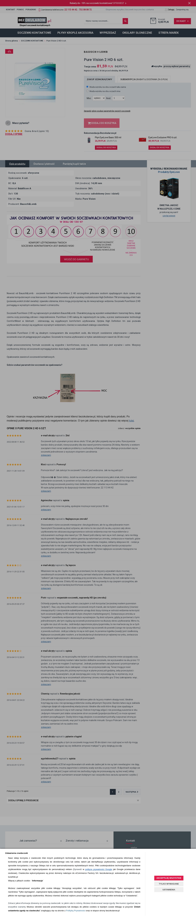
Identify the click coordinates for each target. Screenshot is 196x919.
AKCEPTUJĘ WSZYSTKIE (168, 878)
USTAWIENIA (168, 889)
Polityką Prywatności (75, 910)
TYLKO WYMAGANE (169, 884)
